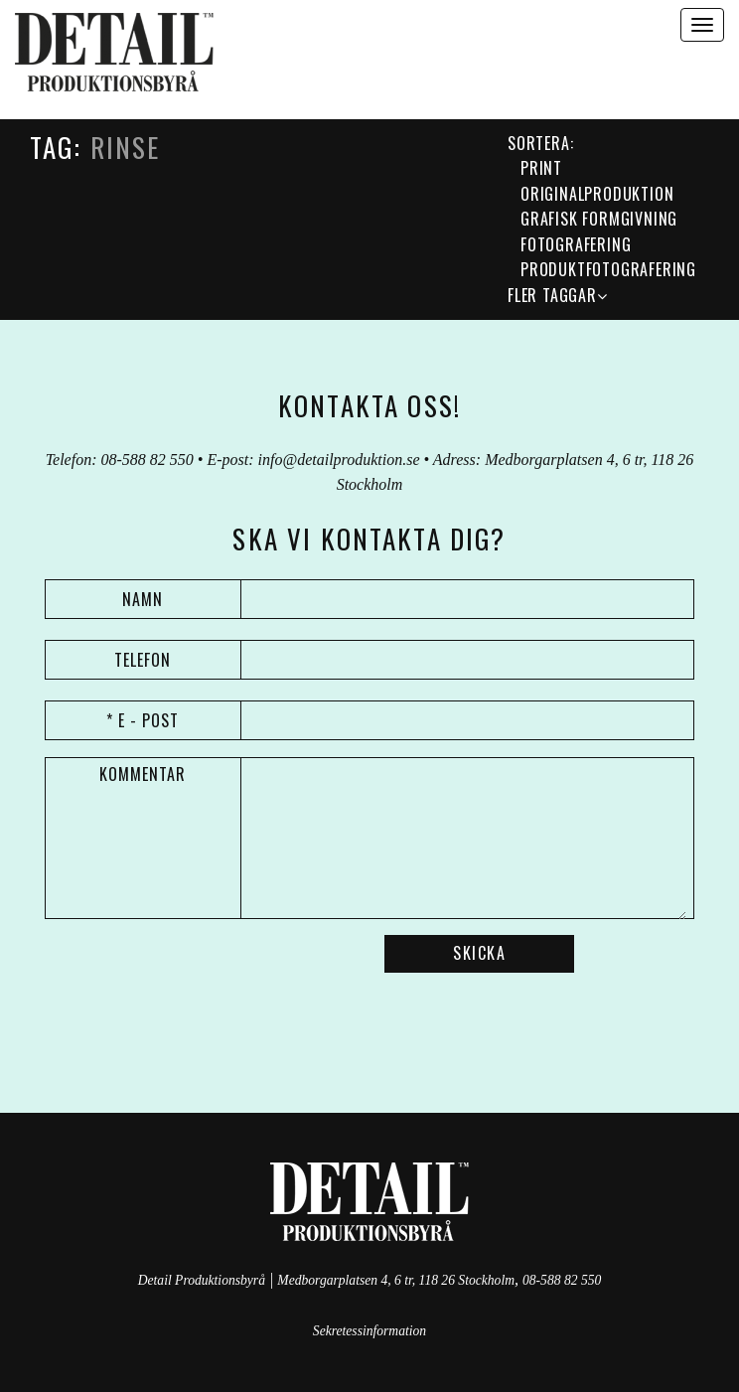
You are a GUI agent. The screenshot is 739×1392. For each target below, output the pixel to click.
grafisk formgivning (598, 219)
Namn (142, 599)
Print (541, 168)
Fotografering (575, 244)
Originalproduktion (596, 194)
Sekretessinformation (369, 1330)
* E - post (142, 720)
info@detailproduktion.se (339, 459)
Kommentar (142, 774)
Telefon (142, 660)
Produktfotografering (608, 269)
